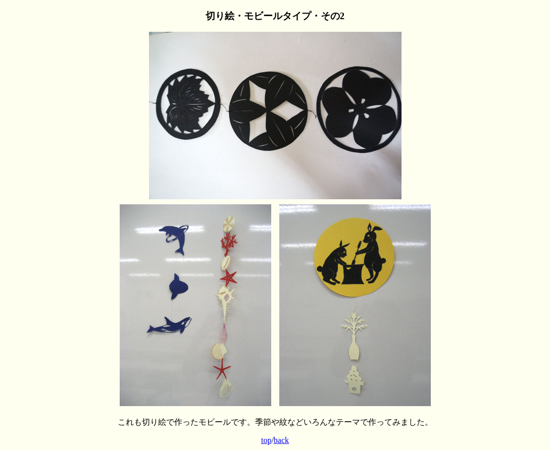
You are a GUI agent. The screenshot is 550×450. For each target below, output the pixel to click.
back (281, 440)
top (266, 440)
